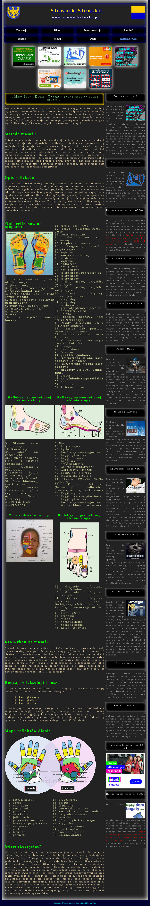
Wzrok (22, 38)
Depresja (21, 30)
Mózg (57, 38)
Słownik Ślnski (76, 11)
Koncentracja (92, 30)
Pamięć (128, 30)
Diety (57, 30)
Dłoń (93, 38)
